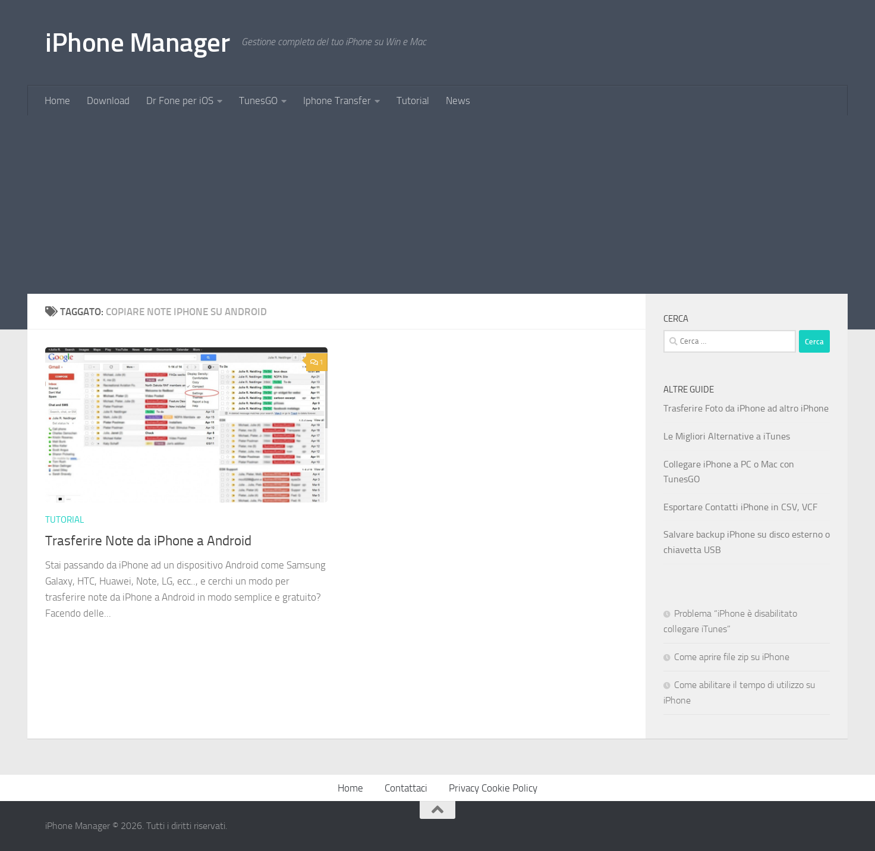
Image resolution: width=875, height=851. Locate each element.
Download (108, 100)
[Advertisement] (437, 204)
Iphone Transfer (337, 100)
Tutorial (412, 100)
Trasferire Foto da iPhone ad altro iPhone (746, 408)
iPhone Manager (137, 42)
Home (57, 100)
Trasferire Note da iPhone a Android (148, 540)
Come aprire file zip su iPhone (731, 656)
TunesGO (258, 100)
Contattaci (406, 788)
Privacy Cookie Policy (493, 788)
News (458, 100)
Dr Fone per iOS (179, 100)
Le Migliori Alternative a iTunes (726, 436)
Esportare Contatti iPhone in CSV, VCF (740, 507)
